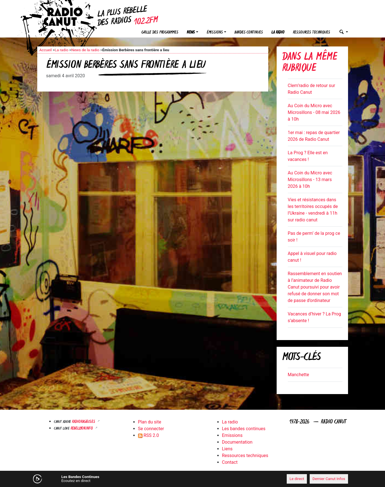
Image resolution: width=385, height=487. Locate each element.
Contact (230, 462)
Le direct (297, 478)
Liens (227, 448)
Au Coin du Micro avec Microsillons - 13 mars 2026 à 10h (310, 179)
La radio (277, 32)
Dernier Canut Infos (328, 478)
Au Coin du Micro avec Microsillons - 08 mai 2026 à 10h (314, 112)
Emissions (232, 435)
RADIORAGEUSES (84, 422)
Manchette (298, 374)
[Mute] (124, 478)
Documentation (237, 442)
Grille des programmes (159, 32)
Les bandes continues (243, 428)
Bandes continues (249, 32)
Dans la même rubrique (309, 63)
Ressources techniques (311, 32)
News (191, 32)
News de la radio (85, 50)
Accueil (45, 50)
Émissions (215, 32)
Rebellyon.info (82, 428)
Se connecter (151, 428)
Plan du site (149, 422)
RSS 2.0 (148, 435)
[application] (192, 478)
